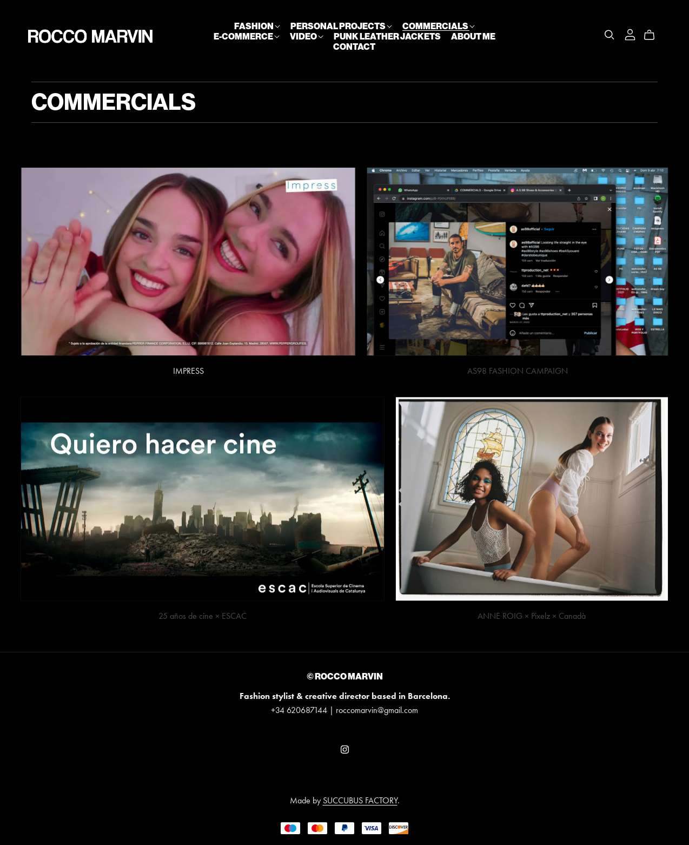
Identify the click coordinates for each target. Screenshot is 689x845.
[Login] (630, 33)
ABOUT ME (473, 35)
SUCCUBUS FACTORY (360, 800)
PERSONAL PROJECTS (341, 25)
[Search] (609, 35)
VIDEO (306, 35)
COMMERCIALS (438, 25)
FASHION (257, 25)
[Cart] (653, 35)
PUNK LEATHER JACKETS (387, 35)
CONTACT (354, 46)
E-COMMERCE (247, 35)
